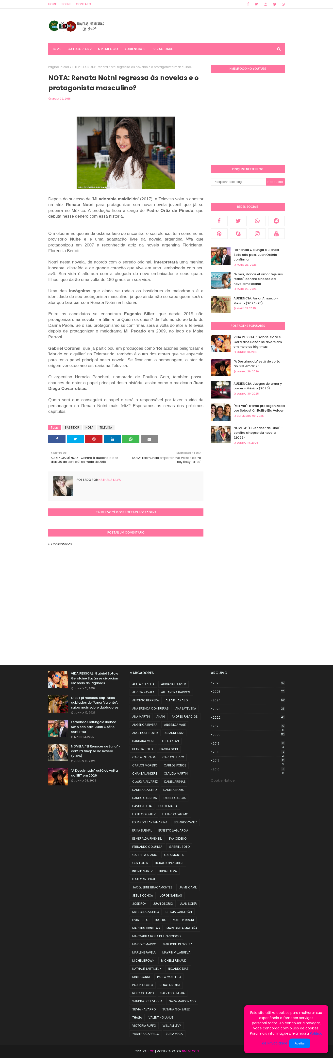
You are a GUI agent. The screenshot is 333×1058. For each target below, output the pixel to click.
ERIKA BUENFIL (142, 830)
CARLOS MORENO (144, 765)
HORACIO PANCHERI (169, 863)
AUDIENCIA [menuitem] (133, 49)
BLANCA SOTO (142, 749)
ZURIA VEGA (174, 1034)
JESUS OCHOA (142, 895)
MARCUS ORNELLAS (146, 928)
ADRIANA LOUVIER (173, 684)
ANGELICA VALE (175, 725)
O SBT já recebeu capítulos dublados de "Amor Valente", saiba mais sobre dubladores (94, 702)
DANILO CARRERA (144, 798)
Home (52, 4)
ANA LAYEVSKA (185, 708)
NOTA (89, 427)
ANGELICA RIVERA (144, 725)
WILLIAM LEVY (172, 1025)
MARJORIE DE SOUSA (177, 944)
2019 (249, 743)
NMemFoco (190, 1051)
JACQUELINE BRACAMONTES (152, 887)
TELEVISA (78, 67)
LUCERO (160, 920)
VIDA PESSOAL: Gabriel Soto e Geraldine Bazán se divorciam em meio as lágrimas (257, 342)
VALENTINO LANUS (161, 1017)
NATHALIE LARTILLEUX (146, 969)
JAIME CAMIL (188, 887)
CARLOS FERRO (173, 757)
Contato (83, 4)
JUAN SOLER (188, 904)
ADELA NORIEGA (143, 684)
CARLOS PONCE (175, 765)
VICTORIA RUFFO (144, 1025)
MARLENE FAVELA (144, 952)
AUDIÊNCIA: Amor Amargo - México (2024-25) (255, 301)
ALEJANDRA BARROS (175, 692)
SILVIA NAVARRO (144, 1009)
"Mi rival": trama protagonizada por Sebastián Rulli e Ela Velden (259, 408)
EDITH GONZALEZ (144, 814)
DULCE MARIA (167, 806)
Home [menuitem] (56, 49)
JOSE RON (139, 904)
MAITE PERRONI (183, 920)
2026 (249, 683)
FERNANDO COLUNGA (147, 847)
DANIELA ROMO (173, 790)
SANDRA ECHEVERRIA (147, 1001)
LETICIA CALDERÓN (179, 912)
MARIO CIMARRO (144, 944)
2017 (249, 760)
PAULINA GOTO (142, 985)
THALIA (137, 1017)
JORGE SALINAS (171, 895)
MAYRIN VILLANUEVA (176, 952)
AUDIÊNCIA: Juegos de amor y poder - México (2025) (257, 386)
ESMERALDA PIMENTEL (147, 838)
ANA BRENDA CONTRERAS (150, 708)
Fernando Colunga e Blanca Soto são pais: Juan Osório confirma (256, 254)
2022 (249, 717)
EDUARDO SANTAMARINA (149, 822)
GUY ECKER (140, 863)
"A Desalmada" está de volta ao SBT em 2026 (256, 364)
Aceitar (300, 1043)
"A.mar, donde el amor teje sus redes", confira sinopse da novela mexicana (258, 279)
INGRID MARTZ (142, 871)
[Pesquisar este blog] (238, 182)
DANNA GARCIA (175, 798)
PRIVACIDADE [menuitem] (162, 49)
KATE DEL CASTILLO (145, 912)
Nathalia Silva (109, 480)
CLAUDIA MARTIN (176, 773)
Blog (150, 1051)
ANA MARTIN (141, 716)
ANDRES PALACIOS (185, 716)
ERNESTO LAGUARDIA (173, 830)
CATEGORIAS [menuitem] (78, 49)
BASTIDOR (72, 427)
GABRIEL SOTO (179, 847)
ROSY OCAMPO (143, 993)
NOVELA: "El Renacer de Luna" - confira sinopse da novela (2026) (258, 433)
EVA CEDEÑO (177, 838)
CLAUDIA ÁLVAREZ (145, 782)
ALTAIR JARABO (177, 700)
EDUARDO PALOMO (175, 814)
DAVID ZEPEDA (142, 806)
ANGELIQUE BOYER (145, 733)
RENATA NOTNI (170, 985)
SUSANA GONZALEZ (176, 1009)
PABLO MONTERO (169, 977)
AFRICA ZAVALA (143, 692)
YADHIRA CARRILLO (145, 1034)
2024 (249, 700)
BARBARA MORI (143, 741)
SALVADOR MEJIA (172, 993)
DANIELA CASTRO (144, 790)
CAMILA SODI (168, 749)
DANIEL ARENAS (175, 782)
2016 (249, 769)
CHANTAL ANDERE (144, 773)
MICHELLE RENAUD (173, 960)
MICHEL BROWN (143, 960)
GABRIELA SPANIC (144, 855)
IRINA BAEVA (168, 871)
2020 (249, 734)
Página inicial (58, 67)
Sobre (66, 4)
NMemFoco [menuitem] (108, 49)
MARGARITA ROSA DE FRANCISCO (156, 936)
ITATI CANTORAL (143, 879)
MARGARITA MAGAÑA (181, 928)
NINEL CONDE (141, 977)
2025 (249, 691)
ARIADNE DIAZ (174, 733)
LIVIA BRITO (140, 920)
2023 (249, 709)
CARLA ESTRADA (144, 757)
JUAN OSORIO (163, 904)
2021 (249, 726)
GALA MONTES (174, 855)
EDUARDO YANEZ (185, 822)
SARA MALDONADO (182, 1001)
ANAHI (160, 716)
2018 (249, 752)
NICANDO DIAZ (178, 969)
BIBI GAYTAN (170, 741)
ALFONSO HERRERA (145, 700)
